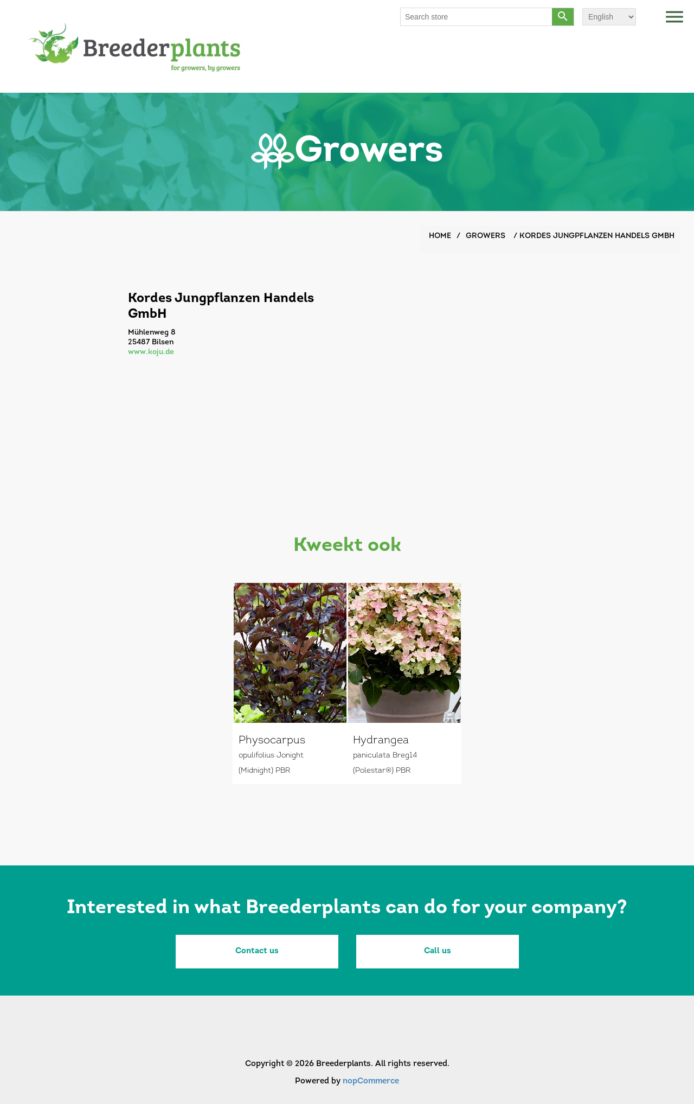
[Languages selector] (609, 16)
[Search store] (476, 16)
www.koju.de (151, 352)
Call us (437, 951)
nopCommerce (371, 1081)
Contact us (257, 951)
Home (440, 236)
